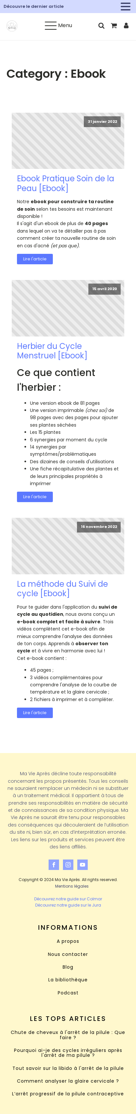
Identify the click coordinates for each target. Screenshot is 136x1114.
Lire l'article (35, 259)
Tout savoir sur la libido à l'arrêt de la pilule (68, 1068)
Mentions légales (72, 886)
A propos (68, 941)
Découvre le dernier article (34, 6)
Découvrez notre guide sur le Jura (68, 905)
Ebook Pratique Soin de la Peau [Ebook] (65, 183)
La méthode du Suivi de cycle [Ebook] (62, 589)
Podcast (68, 993)
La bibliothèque (68, 979)
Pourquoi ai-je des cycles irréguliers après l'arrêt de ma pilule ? (68, 1053)
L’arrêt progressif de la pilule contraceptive (68, 1093)
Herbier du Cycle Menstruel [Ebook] (52, 351)
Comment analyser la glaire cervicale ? (68, 1081)
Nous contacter (68, 954)
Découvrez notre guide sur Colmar (68, 899)
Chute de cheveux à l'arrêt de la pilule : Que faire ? (68, 1035)
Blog (68, 967)
